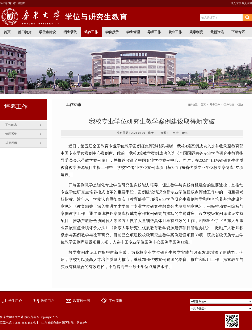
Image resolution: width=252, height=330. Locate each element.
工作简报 (115, 300)
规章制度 (196, 32)
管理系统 (11, 133)
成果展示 (11, 143)
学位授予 (112, 32)
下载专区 (238, 32)
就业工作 (175, 32)
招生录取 (70, 32)
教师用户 (47, 300)
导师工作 (154, 32)
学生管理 (133, 32)
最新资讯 (217, 32)
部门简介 (25, 32)
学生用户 (15, 300)
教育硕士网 (81, 300)
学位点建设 (47, 32)
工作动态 (11, 124)
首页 (7, 32)
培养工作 (91, 32)
